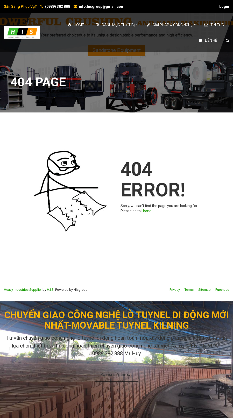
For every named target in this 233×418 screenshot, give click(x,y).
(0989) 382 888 (57, 6)
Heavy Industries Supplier (23, 290)
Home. (147, 211)
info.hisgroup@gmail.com (101, 6)
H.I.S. (50, 290)
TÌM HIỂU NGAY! (116, 375)
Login (224, 6)
